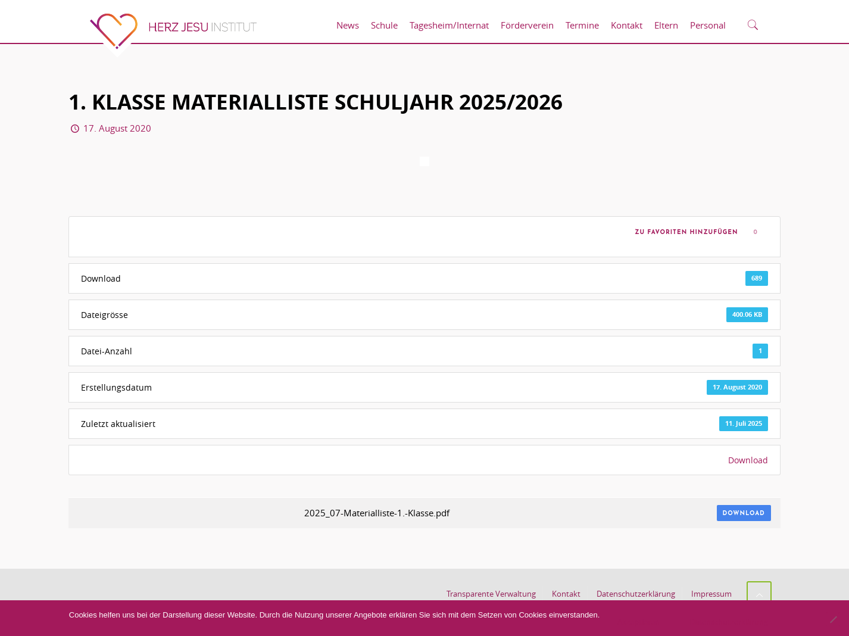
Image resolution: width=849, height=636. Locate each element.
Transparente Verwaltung (491, 593)
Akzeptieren (638, 621)
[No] (833, 619)
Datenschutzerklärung (636, 593)
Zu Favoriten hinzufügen (684, 232)
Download (748, 460)
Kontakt (566, 593)
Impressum (711, 593)
